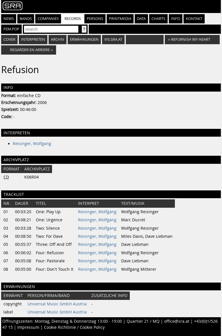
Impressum (28, 327)
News (8, 18)
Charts (158, 18)
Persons (95, 18)
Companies (48, 18)
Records (72, 18)
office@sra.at (176, 321)
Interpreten (33, 39)
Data (141, 18)
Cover (9, 39)
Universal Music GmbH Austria (57, 304)
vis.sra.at (113, 39)
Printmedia (120, 18)
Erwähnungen (84, 39)
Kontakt (194, 18)
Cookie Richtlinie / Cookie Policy (74, 327)
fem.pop (11, 29)
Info (175, 18)
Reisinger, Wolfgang (32, 143)
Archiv (57, 39)
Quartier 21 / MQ (143, 321)
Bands (26, 18)
